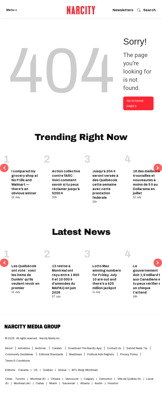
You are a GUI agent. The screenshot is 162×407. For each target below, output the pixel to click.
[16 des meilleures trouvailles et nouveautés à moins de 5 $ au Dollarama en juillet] (147, 158)
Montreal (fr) (38, 378)
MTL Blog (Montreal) (85, 370)
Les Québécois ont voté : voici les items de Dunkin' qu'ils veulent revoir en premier (25, 277)
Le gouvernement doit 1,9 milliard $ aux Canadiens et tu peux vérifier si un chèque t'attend (147, 279)
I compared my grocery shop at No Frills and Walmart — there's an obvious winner (24, 182)
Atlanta (84, 383)
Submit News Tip (136, 348)
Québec (48, 370)
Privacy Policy (129, 354)
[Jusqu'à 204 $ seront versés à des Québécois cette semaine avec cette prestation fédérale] (107, 158)
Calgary (89, 378)
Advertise (24, 348)
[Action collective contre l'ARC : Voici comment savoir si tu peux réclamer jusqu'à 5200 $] (66, 158)
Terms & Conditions (17, 360)
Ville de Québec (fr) (129, 378)
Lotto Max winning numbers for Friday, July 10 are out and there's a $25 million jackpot (106, 277)
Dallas (40, 383)
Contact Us (114, 348)
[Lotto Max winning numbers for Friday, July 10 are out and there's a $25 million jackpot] (107, 253)
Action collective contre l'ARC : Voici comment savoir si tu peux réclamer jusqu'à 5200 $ (66, 182)
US (36, 370)
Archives (40, 348)
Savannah (68, 383)
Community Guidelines (19, 354)
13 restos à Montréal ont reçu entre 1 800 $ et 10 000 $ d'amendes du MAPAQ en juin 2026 (65, 279)
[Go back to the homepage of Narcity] (81, 10)
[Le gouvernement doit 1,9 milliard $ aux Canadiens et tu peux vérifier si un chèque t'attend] (147, 253)
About (9, 348)
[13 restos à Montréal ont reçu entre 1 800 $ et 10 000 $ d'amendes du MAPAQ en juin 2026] (66, 253)
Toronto (20, 378)
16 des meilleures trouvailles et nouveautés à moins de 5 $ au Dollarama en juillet (147, 182)
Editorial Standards (51, 354)
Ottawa (55, 378)
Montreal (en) (22, 383)
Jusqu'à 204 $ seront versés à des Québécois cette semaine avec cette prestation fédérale (105, 184)
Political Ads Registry (101, 354)
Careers (57, 348)
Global (62, 370)
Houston (113, 383)
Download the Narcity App (85, 348)
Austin (99, 383)
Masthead (75, 354)
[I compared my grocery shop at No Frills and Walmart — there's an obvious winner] (25, 158)
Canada (23, 370)
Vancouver (71, 378)
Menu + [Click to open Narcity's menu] (11, 10)
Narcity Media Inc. (49, 338)
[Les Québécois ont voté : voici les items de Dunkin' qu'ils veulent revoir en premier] (25, 253)
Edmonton (105, 378)
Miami (53, 383)
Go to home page (135, 103)
